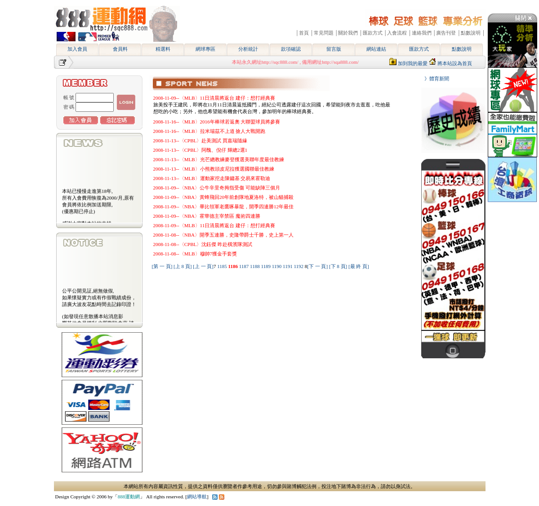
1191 (288, 266)
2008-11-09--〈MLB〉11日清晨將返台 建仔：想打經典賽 (214, 98)
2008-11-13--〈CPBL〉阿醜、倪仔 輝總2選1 (200, 150)
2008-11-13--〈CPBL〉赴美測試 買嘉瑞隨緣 (200, 140)
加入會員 (77, 49)
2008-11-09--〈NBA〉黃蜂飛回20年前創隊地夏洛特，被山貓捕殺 (223, 197)
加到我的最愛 (413, 63)
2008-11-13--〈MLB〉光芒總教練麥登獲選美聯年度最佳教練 (218, 159)
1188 (255, 266)
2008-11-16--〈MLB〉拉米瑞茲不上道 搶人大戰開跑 (209, 131)
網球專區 (205, 49)
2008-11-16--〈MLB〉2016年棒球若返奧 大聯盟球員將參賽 (217, 121)
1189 (266, 266)
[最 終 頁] (358, 266)
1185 (222, 266)
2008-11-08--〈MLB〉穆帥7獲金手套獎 (195, 253)
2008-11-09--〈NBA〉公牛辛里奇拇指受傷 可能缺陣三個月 (216, 187)
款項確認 (291, 49)
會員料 (120, 49)
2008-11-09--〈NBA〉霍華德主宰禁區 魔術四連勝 (206, 216)
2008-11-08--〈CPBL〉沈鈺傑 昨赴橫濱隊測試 (203, 244)
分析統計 (248, 49)
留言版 (333, 49)
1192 (299, 266)
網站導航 (197, 496)
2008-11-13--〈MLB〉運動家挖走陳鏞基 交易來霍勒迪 (212, 178)
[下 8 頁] (338, 266)
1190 (277, 266)
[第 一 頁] (162, 266)
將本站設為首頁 (454, 63)
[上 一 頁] (203, 266)
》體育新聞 (434, 78)
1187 (244, 266)
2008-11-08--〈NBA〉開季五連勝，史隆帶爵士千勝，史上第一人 (223, 235)
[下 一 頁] (317, 266)
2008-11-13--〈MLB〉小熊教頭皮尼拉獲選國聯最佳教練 (213, 169)
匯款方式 (419, 49)
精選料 (163, 49)
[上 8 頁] (183, 266)
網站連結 (376, 49)
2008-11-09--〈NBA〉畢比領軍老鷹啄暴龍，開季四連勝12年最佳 (223, 206)
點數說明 (462, 49)
